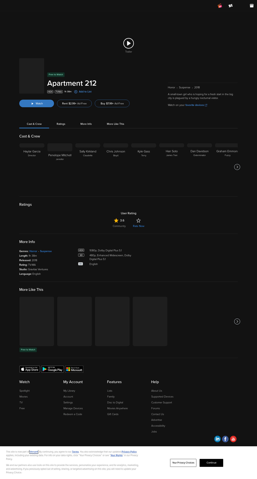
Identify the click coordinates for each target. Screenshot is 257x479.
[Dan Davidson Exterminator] (199, 153)
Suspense (46, 237)
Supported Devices (162, 382)
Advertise (156, 405)
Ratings (61, 109)
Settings (68, 388)
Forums (155, 394)
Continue (211, 462)
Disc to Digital (115, 388)
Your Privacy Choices (71, 441)
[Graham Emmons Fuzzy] (227, 153)
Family (111, 382)
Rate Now (138, 211)
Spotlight (24, 376)
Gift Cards (112, 400)
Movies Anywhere (117, 394)
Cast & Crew (34, 109)
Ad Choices (25, 441)
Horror (33, 237)
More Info (86, 109)
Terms (75, 451)
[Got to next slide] (237, 153)
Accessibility (158, 411)
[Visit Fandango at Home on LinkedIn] (217, 425)
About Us (156, 376)
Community (119, 211)
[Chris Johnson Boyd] (115, 153)
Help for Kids (130, 441)
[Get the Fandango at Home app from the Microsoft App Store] (74, 354)
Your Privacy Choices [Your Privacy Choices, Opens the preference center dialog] (183, 462)
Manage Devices (73, 394)
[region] (128, 462)
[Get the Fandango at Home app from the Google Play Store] (52, 354)
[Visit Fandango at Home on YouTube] (233, 425)
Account (68, 382)
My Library (69, 376)
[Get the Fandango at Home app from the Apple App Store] (29, 354)
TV (21, 388)
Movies (23, 382)
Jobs (154, 417)
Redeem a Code (72, 400)
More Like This (115, 109)
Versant (34, 451)
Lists (109, 376)
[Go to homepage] (26, 5)
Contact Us (157, 400)
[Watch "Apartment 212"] (36, 89)
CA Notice (90, 441)
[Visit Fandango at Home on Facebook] (225, 425)
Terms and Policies (109, 441)
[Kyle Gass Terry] (143, 153)
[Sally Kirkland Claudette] (87, 153)
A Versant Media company (226, 441)
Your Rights (116, 455)
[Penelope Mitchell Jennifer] (60, 153)
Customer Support (161, 388)
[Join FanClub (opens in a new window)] (220, 5)
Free (22, 394)
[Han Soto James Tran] (171, 153)
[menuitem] (241, 5)
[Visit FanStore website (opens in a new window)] (251, 5)
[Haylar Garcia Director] (32, 153)
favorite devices (196, 90)
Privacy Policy (42, 441)
